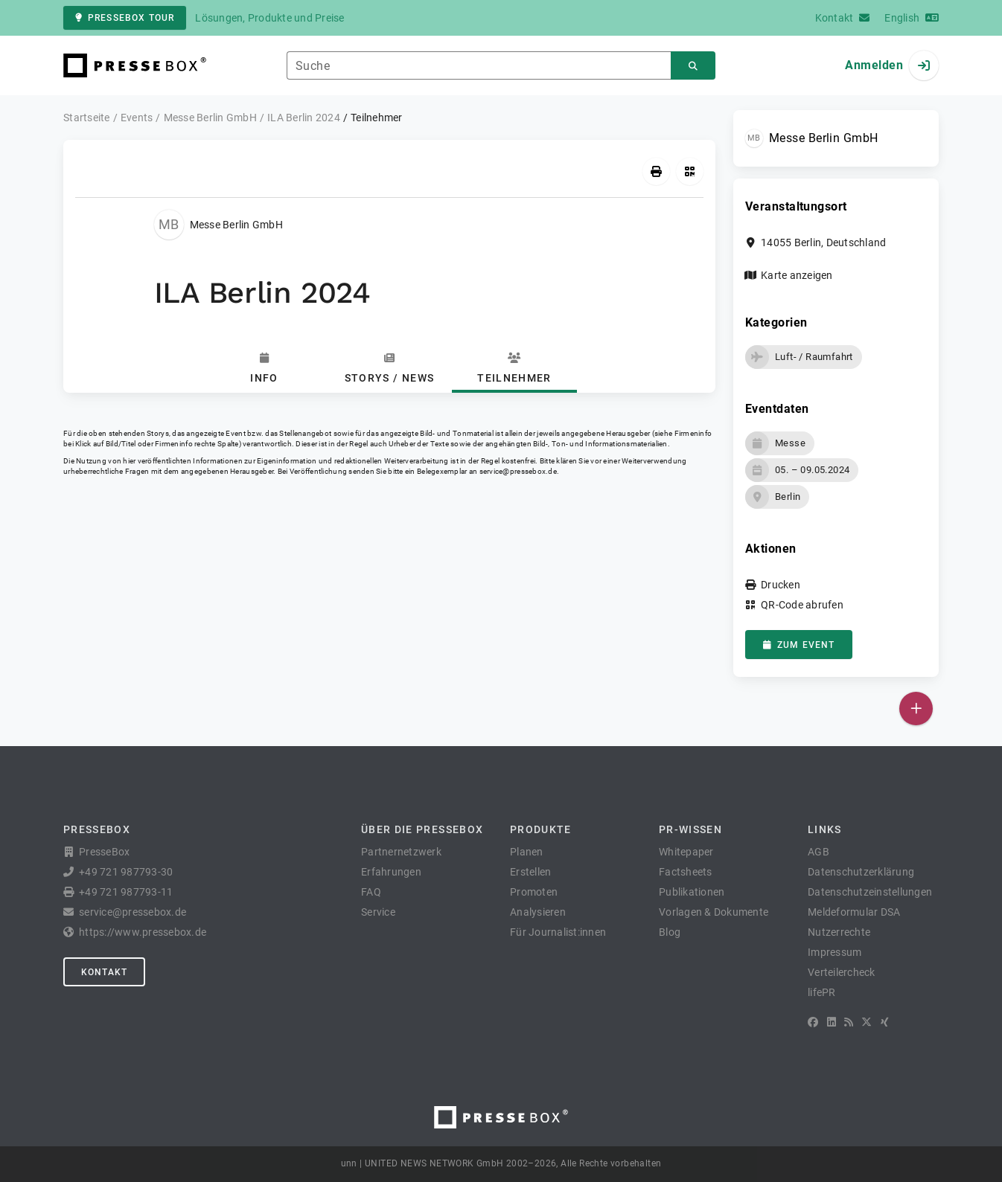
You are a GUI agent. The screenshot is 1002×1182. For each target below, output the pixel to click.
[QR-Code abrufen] (689, 171)
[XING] (885, 1022)
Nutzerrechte (839, 932)
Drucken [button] (780, 585)
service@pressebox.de (518, 471)
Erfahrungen (391, 872)
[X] (866, 1022)
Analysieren (538, 912)
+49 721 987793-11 (126, 892)
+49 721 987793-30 (126, 872)
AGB (818, 852)
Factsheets (685, 872)
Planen (526, 852)
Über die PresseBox (422, 829)
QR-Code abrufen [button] (802, 605)
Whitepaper (686, 852)
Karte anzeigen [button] (797, 275)
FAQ (371, 892)
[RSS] (848, 1022)
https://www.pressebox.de (142, 932)
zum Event (799, 645)
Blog (669, 932)
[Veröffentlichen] (916, 708)
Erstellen (530, 872)
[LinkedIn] (831, 1022)
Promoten (534, 892)
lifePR (822, 992)
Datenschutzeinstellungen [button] (870, 892)
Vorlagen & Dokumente (713, 912)
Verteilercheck (841, 972)
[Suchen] (693, 65)
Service (378, 912)
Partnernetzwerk (401, 852)
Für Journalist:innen (558, 932)
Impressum (834, 952)
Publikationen (691, 892)
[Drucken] (656, 171)
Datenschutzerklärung (861, 872)
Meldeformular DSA (854, 912)
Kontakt (104, 972)
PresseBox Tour (124, 18)
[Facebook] (813, 1022)
